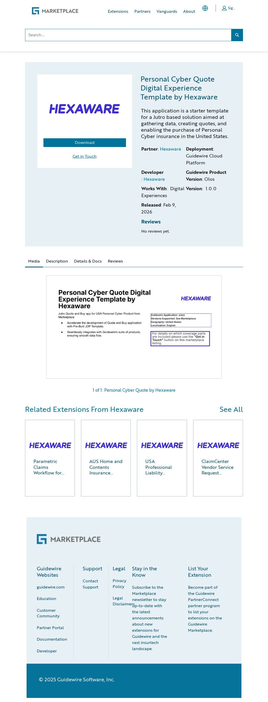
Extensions (118, 11)
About (189, 11)
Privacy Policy (120, 583)
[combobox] (128, 35)
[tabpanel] (134, 332)
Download (85, 142)
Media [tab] (34, 261)
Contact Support (90, 584)
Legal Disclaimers (124, 601)
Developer (47, 651)
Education (46, 598)
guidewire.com (51, 587)
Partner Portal (50, 627)
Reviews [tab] (115, 261)
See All (231, 409)
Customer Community (48, 613)
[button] (228, 8)
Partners (142, 11)
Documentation (52, 639)
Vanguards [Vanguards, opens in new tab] (167, 11)
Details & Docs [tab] (88, 261)
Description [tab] (57, 261)
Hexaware (170, 148)
